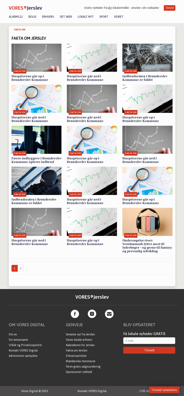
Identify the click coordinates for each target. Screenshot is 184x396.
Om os (13, 334)
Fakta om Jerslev (76, 350)
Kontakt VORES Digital (23, 350)
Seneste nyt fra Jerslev (80, 334)
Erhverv (48, 16)
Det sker (66, 16)
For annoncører (18, 339)
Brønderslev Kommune (80, 361)
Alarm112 (16, 16)
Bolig (32, 16)
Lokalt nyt (86, 16)
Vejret (118, 16)
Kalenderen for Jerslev (80, 345)
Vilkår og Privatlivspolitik (25, 345)
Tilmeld (169, 7)
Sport (103, 16)
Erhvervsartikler (76, 355)
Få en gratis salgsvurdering (83, 366)
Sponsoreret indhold (79, 371)
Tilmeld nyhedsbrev (164, 390)
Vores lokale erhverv (79, 339)
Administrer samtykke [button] (23, 355)
